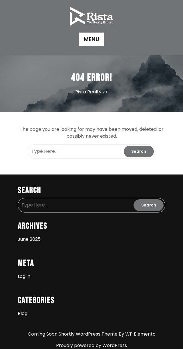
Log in (24, 276)
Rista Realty (88, 92)
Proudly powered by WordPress (91, 345)
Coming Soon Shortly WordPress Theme (73, 334)
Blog (22, 313)
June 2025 (29, 239)
